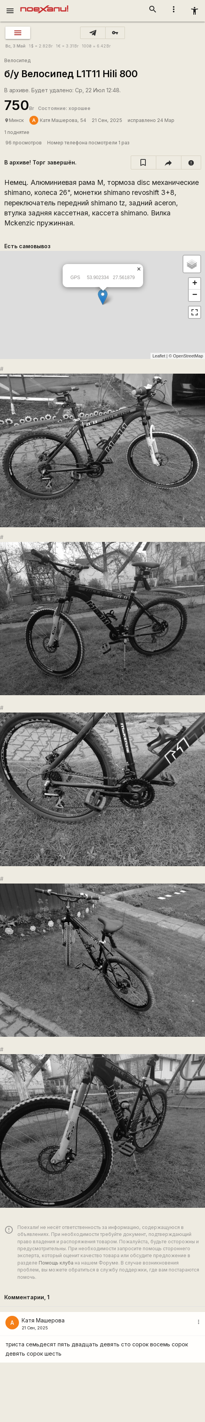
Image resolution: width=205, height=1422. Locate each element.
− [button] (194, 295)
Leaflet (158, 356)
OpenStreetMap (188, 356)
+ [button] (194, 283)
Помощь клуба (56, 1263)
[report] (191, 162)
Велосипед (17, 60)
